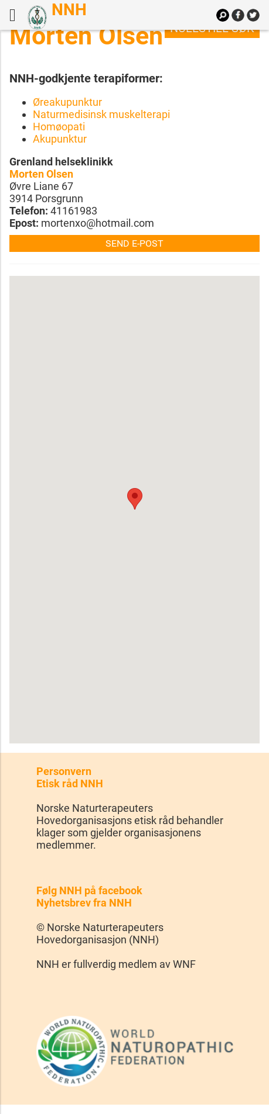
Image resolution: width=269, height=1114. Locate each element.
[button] (134, 499)
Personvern (63, 771)
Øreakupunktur (67, 102)
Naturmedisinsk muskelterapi (101, 114)
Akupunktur (60, 139)
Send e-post (134, 243)
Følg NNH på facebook (89, 890)
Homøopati (59, 126)
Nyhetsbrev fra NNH (84, 903)
